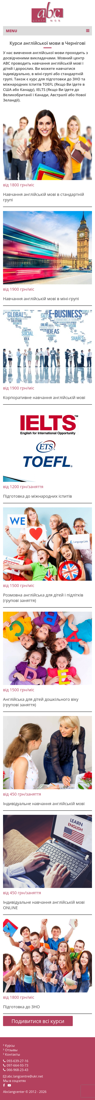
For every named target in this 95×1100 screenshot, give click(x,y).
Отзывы (11, 1050)
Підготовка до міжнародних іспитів (37, 496)
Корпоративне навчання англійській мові (44, 397)
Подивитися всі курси (38, 1021)
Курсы (10, 1045)
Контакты (12, 1054)
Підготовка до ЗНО (21, 1006)
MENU (11, 30)
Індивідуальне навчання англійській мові (44, 803)
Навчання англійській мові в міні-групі (41, 298)
